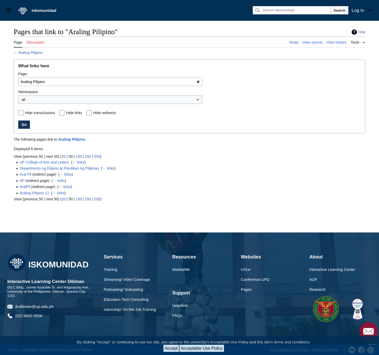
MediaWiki (181, 269)
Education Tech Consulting (126, 299)
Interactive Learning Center (332, 269)
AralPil (24, 187)
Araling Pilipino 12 (34, 193)
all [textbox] (23, 100)
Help (361, 32)
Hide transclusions (40, 113)
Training (110, 269)
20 (64, 156)
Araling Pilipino (30, 52)
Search (339, 10)
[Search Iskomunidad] (292, 10)
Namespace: (28, 92)
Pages (246, 289)
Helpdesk (180, 305)
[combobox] (110, 82)
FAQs (177, 315)
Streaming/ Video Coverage (127, 279)
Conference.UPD (255, 279)
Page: (23, 74)
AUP (313, 279)
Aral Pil (25, 174)
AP (21, 181)
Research (318, 289)
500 (97, 156)
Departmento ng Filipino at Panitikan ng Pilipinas (59, 168)
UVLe (245, 269)
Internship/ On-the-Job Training (130, 309)
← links (78, 162)
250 (88, 156)
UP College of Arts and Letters (44, 162)
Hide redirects (104, 113)
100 (79, 156)
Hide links (74, 113)
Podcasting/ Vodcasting (123, 289)
